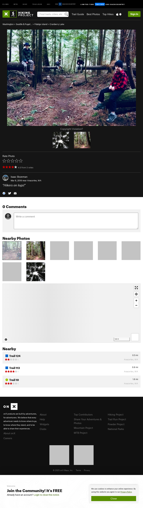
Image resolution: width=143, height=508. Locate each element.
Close (114, 498)
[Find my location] (136, 294)
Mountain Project (83, 427)
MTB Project (80, 432)
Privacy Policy (126, 492)
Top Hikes (108, 14)
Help (42, 419)
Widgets (44, 424)
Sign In (134, 13)
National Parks (116, 428)
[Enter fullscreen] (136, 287)
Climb (5, 4)
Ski (48, 4)
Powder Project (116, 424)
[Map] (71, 313)
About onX (9, 433)
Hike (25, 4)
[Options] (135, 337)
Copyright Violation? (71, 128)
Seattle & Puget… (24, 24)
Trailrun (37, 4)
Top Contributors (83, 414)
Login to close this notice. (47, 495)
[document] (113, 494)
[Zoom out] (136, 305)
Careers (7, 438)
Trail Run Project (117, 419)
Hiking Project (115, 414)
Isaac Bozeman (19, 176)
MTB (16, 4)
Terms (78, 470)
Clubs (43, 428)
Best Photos (93, 14)
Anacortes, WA (34, 180)
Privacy (87, 470)
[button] (3, 193)
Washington (8, 24)
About (43, 414)
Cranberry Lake (57, 24)
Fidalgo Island (40, 24)
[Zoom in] (136, 300)
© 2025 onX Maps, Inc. (63, 470)
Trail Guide (78, 14)
